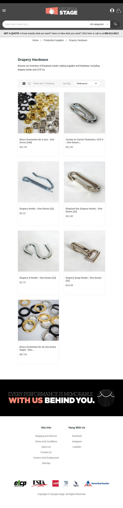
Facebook (77, 436)
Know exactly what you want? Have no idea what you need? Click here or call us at (61, 33)
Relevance (87, 83)
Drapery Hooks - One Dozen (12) (37, 208)
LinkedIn (77, 447)
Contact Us (46, 452)
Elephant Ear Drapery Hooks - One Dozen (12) (84, 210)
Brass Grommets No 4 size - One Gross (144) (37, 141)
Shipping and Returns (46, 436)
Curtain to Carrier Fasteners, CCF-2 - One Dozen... (84, 141)
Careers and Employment (46, 457)
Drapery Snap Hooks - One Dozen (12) (83, 279)
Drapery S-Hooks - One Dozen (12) (38, 278)
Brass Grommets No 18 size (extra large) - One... (38, 348)
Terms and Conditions (46, 441)
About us (46, 447)
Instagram (77, 441)
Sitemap (46, 463)
